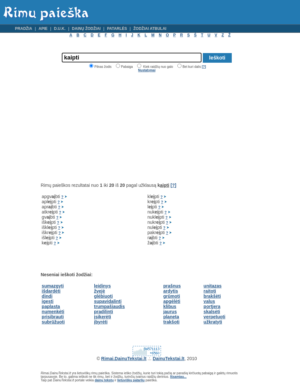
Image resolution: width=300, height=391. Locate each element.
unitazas (212, 285)
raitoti (209, 291)
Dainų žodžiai (86, 28)
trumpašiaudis (109, 306)
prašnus (172, 285)
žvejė (99, 291)
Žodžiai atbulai (149, 28)
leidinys (102, 285)
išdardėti (51, 291)
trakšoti (171, 321)
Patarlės (117, 28)
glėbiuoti (103, 296)
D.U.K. (60, 28)
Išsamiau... (178, 376)
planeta (171, 316)
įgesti (48, 301)
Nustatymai (146, 70)
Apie (43, 28)
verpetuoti (214, 316)
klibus (169, 306)
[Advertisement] (95, 127)
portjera (211, 306)
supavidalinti (108, 301)
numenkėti (53, 311)
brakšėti (212, 296)
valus (209, 301)
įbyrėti (101, 321)
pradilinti (103, 311)
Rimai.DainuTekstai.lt (123, 358)
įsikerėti (102, 316)
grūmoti (171, 296)
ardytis (170, 291)
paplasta (51, 306)
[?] (204, 66)
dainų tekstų (104, 380)
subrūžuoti (53, 321)
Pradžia (23, 28)
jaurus (170, 311)
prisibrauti (53, 316)
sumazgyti (53, 285)
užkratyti (212, 321)
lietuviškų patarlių (131, 380)
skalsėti (211, 311)
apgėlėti (171, 301)
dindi (47, 296)
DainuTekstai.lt (168, 358)
